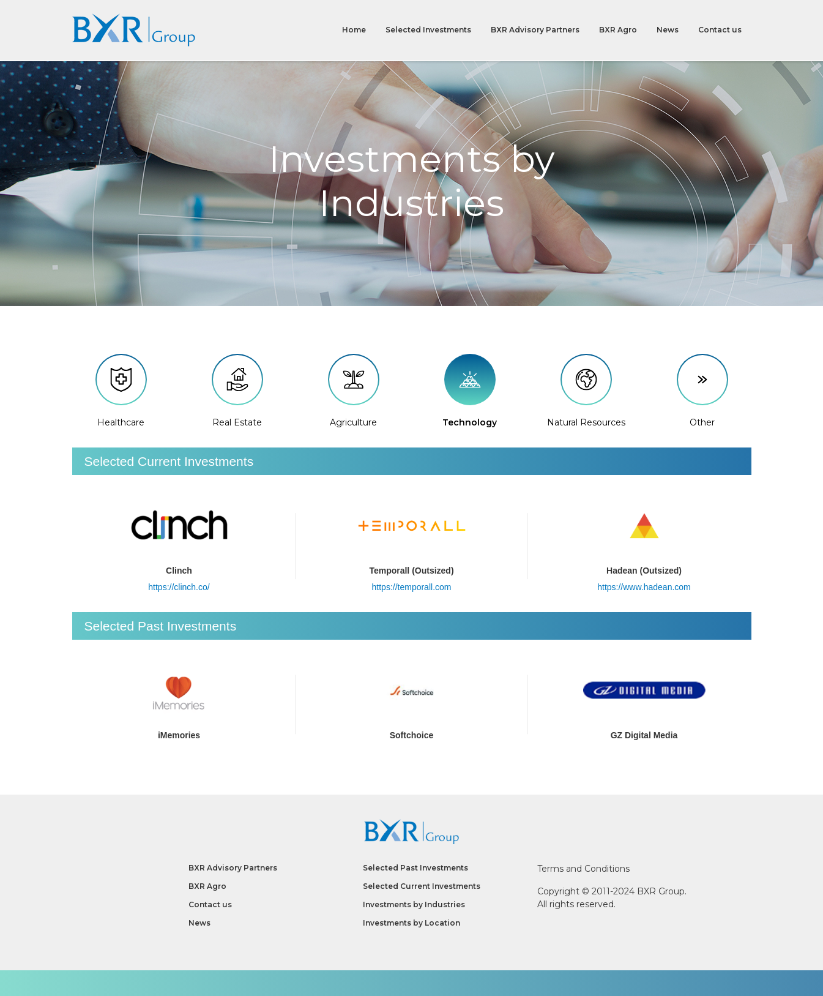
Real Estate (237, 391)
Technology (469, 391)
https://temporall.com (412, 587)
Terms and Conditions (583, 868)
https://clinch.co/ (178, 587)
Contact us (720, 30)
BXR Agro (618, 30)
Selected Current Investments (421, 886)
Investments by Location (411, 922)
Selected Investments (428, 30)
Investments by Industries (414, 904)
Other (702, 391)
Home (354, 30)
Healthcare (121, 391)
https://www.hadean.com (644, 587)
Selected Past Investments (415, 867)
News (668, 30)
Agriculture (353, 391)
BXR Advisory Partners (535, 30)
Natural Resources (586, 391)
